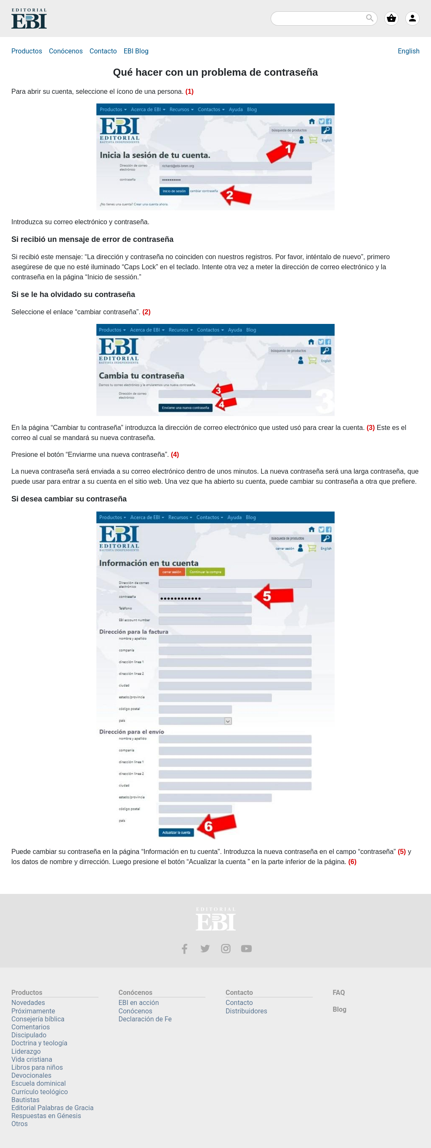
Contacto (103, 51)
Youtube (246, 949)
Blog (136, 51)
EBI (29, 18)
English (409, 51)
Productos (26, 51)
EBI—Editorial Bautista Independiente (216, 920)
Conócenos (66, 51)
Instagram (226, 949)
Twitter (205, 949)
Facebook (184, 949)
